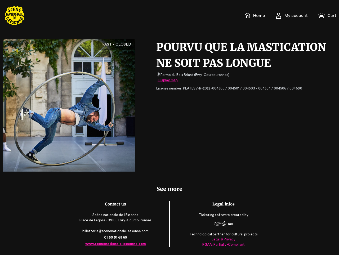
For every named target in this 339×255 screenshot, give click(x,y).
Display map (168, 80)
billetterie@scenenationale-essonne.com (116, 231)
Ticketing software (214, 215)
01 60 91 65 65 (115, 237)
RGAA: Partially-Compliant (223, 244)
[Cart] (327, 15)
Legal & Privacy (223, 239)
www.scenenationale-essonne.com (115, 244)
